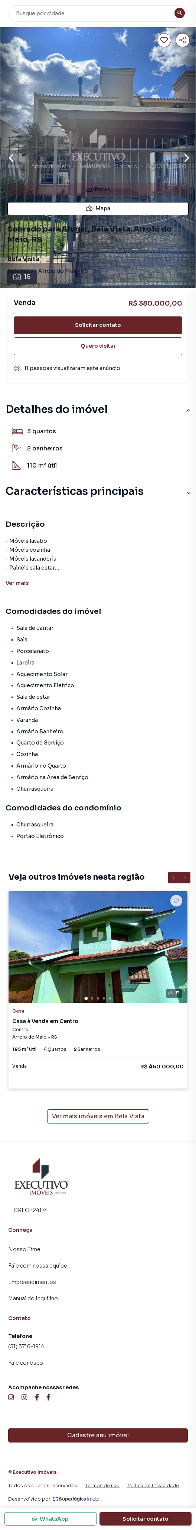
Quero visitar (98, 345)
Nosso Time (24, 1249)
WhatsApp (50, 1518)
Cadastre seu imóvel (98, 1435)
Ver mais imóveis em (98, 1116)
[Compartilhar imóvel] (183, 40)
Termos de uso (102, 1485)
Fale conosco (25, 1363)
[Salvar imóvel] (164, 40)
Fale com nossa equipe (37, 1265)
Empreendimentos (32, 1282)
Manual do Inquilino (33, 1298)
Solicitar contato (98, 325)
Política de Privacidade (153, 1485)
